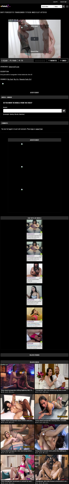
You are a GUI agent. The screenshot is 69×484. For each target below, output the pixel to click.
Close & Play (34, 51)
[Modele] (32, 111)
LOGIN (55, 2)
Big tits (16, 79)
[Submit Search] (63, 6)
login (32, 129)
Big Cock (10, 79)
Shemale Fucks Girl (25, 79)
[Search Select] (57, 6)
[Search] (48, 6)
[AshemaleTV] (5, 6)
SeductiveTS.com (14, 67)
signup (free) (38, 129)
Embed (63, 60)
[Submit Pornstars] (64, 111)
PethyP (5, 60)
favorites (52, 60)
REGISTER (63, 2)
